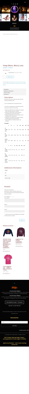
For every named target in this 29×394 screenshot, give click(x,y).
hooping (24, 82)
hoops (4, 83)
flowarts (19, 82)
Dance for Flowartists (14, 28)
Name (5, 204)
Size (5, 73)
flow (16, 82)
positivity (4, 84)
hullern (14, 83)
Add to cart (10, 77)
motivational (17, 83)
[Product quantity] (4, 77)
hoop (21, 82)
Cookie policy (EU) (24, 330)
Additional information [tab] (8, 91)
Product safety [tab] (7, 92)
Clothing (7, 34)
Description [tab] (6, 89)
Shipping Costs (7, 70)
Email (5, 209)
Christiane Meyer (15, 334)
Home (4, 34)
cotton (15, 82)
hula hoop (6, 83)
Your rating (6, 196)
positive (25, 83)
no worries (21, 83)
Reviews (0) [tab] (6, 94)
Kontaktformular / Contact (14, 302)
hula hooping (11, 83)
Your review (6, 197)
